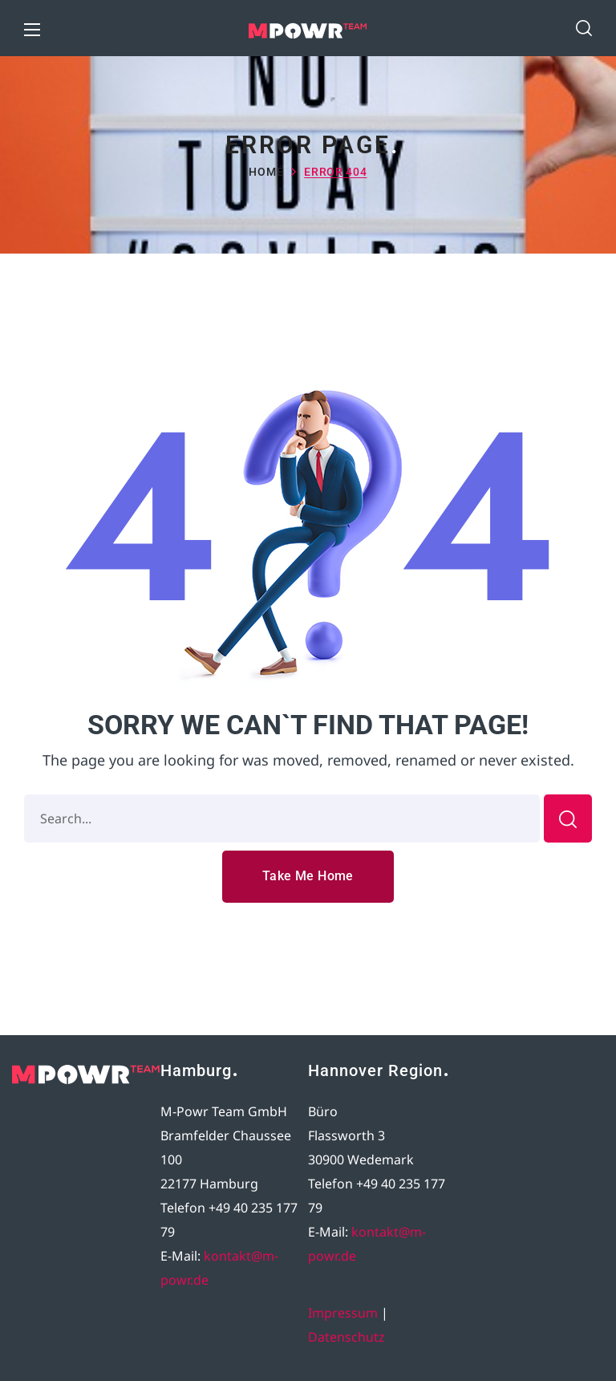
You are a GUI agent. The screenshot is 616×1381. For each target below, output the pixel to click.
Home (266, 171)
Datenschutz (346, 1337)
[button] (584, 28)
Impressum (343, 1313)
